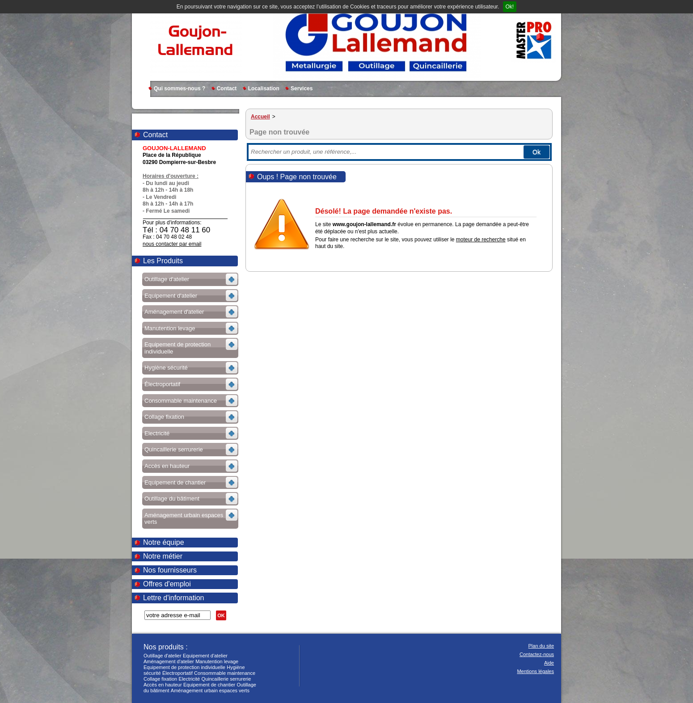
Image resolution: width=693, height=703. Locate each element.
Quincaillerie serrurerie (226, 679)
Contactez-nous (537, 654)
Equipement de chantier (209, 684)
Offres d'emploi (167, 584)
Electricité (189, 679)
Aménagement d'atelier (169, 661)
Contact (227, 88)
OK (221, 615)
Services (302, 88)
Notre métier (162, 556)
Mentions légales (535, 671)
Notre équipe (163, 542)
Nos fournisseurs (170, 570)
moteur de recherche (481, 239)
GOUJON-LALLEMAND (196, 40)
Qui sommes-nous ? (179, 88)
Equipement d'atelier (205, 655)
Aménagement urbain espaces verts (210, 690)
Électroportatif (177, 673)
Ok (536, 152)
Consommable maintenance (224, 673)
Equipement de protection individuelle (184, 667)
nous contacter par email (172, 244)
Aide (549, 662)
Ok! (510, 7)
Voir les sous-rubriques (189, 280)
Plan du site (541, 645)
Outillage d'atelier (163, 655)
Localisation (263, 88)
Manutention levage (216, 661)
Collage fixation (160, 679)
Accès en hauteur (163, 684)
